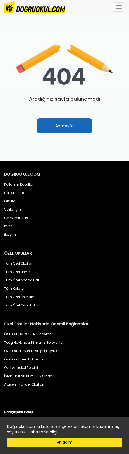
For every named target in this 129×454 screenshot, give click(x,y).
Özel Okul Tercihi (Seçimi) (25, 359)
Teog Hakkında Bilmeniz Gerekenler (33, 342)
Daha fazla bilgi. (43, 432)
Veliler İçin (12, 209)
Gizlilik (9, 201)
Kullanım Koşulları (19, 184)
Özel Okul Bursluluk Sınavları (27, 334)
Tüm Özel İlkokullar (19, 297)
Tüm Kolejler (14, 288)
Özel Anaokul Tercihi (21, 367)
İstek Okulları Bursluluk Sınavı (28, 376)
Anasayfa (64, 126)
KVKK (8, 226)
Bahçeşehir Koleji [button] (18, 412)
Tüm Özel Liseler (17, 271)
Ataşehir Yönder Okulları (24, 384)
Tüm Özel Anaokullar (21, 280)
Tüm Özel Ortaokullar (21, 305)
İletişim (10, 234)
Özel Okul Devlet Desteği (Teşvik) (30, 351)
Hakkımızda (14, 192)
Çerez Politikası (16, 217)
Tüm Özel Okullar (18, 263)
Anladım (65, 442)
